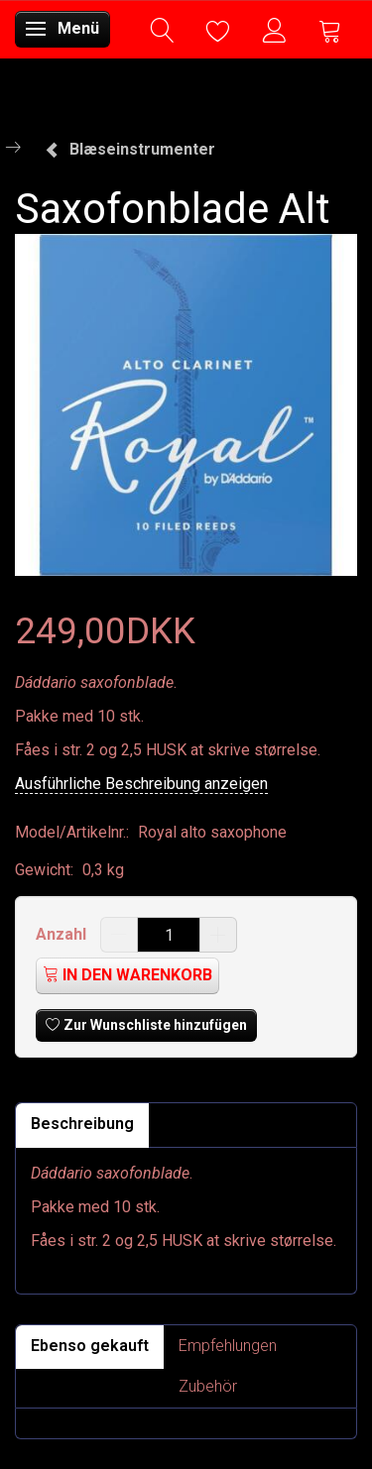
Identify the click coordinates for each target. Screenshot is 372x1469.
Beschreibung (82, 1123)
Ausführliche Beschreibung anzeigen (141, 783)
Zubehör (208, 1386)
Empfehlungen (228, 1345)
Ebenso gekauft (90, 1345)
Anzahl (63, 934)
